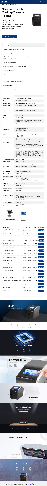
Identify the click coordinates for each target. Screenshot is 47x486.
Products (7, 4)
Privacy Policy (31, 484)
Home (3, 4)
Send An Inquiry (9, 36)
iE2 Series (12, 4)
